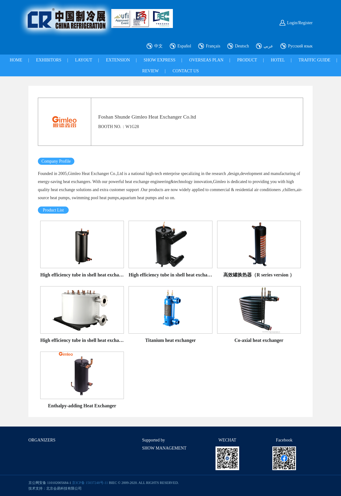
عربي (268, 46)
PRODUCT (247, 60)
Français (213, 46)
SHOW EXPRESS (159, 60)
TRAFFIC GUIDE (315, 60)
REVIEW (150, 71)
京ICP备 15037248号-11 (90, 483)
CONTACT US (186, 71)
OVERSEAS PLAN (206, 60)
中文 (158, 46)
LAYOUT (83, 60)
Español (184, 46)
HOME (16, 60)
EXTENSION (118, 60)
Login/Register (300, 22)
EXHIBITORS (48, 60)
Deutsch (242, 46)
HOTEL (278, 60)
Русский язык (300, 46)
